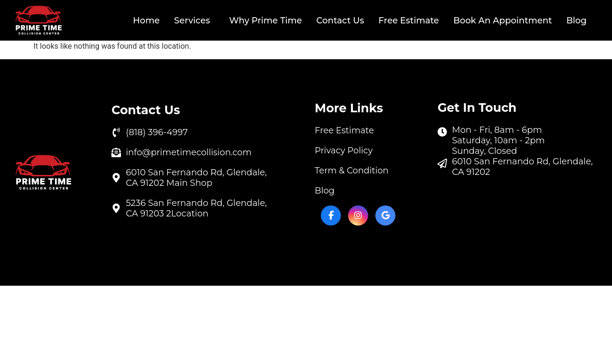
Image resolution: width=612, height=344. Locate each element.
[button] (194, 20)
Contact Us (340, 20)
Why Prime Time (265, 20)
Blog (576, 20)
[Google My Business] (385, 215)
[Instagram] (358, 215)
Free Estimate (408, 20)
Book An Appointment (502, 20)
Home (146, 20)
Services (192, 20)
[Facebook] (331, 215)
